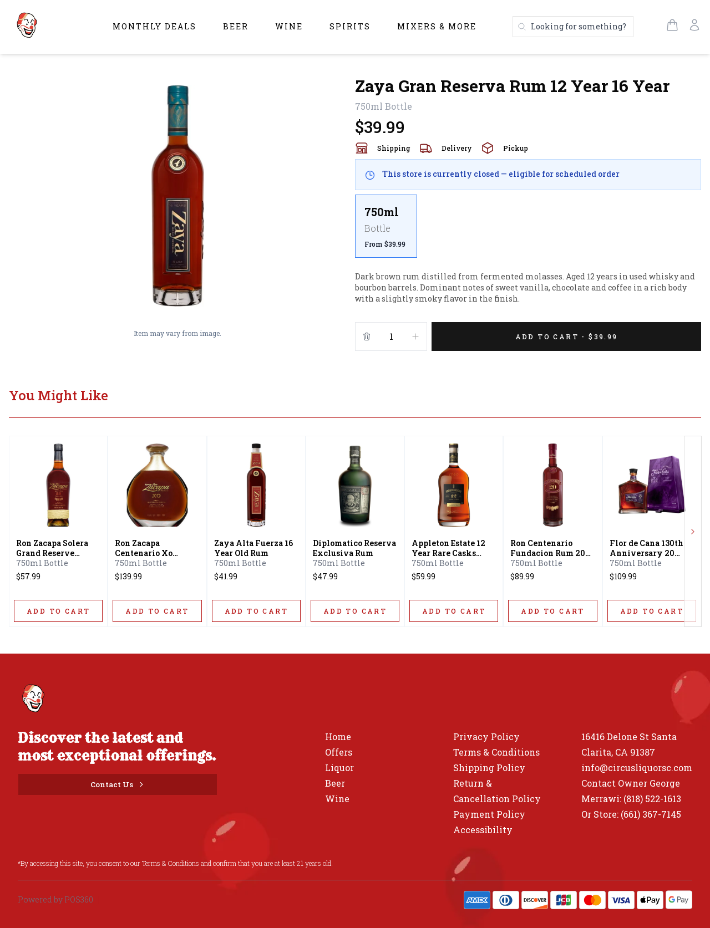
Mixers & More (436, 26)
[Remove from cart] (367, 336)
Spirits (350, 26)
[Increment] (415, 336)
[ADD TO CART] (58, 611)
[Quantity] (391, 336)
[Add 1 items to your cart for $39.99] (566, 336)
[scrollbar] (528, 231)
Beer (235, 26)
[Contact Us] (117, 784)
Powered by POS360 (55, 899)
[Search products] (573, 26)
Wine (289, 26)
